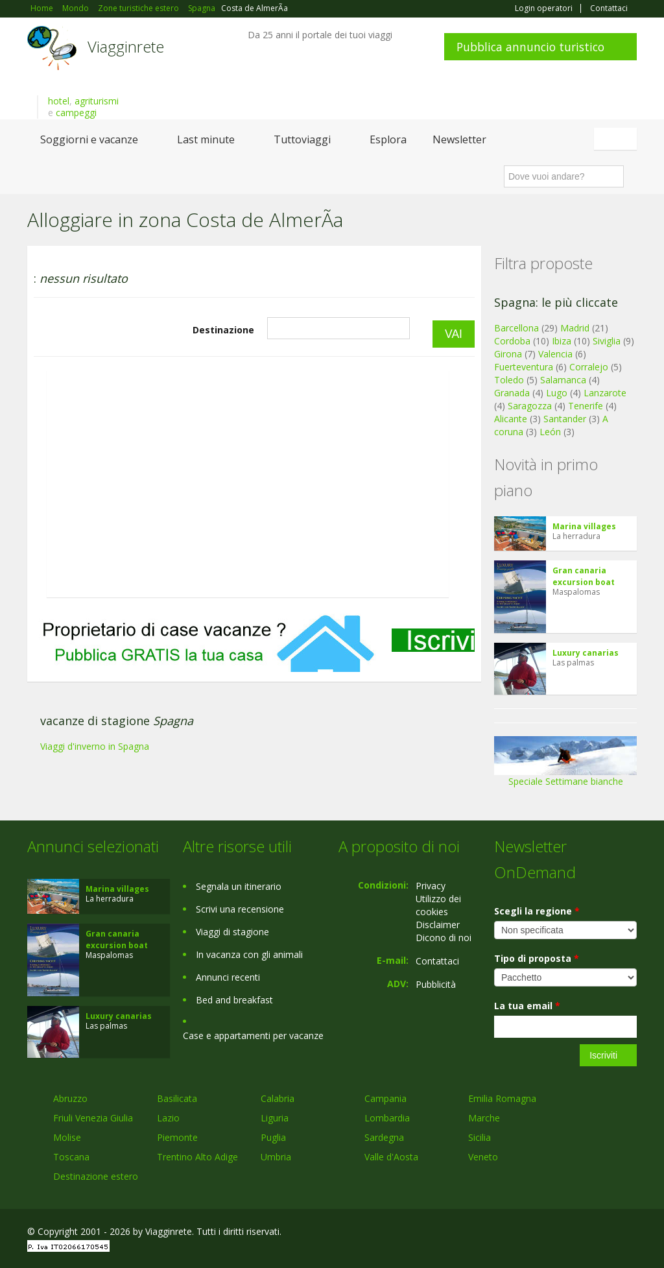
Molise (67, 1137)
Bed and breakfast (234, 1000)
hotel (58, 101)
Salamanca (563, 380)
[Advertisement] (254, 704)
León (550, 431)
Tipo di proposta (536, 958)
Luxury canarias (585, 652)
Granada (512, 393)
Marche (484, 1118)
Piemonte (177, 1137)
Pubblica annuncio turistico (530, 46)
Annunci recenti (228, 977)
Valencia (555, 354)
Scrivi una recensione (240, 909)
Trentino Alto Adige (197, 1157)
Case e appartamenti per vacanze (253, 1035)
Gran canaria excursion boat (583, 576)
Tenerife (585, 406)
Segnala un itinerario (238, 886)
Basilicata (177, 1098)
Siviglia (607, 341)
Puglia (273, 1137)
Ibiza (561, 341)
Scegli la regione (537, 911)
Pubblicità (436, 984)
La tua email (527, 1005)
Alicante (510, 419)
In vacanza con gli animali (249, 954)
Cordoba (512, 341)
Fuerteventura (523, 367)
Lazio (168, 1118)
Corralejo (588, 367)
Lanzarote (605, 393)
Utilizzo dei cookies (438, 905)
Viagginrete (126, 46)
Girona (508, 354)
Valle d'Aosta (391, 1157)
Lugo (556, 393)
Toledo (509, 380)
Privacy (430, 885)
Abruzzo (70, 1098)
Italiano (617, 139)
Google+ (567, 1233)
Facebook (539, 1233)
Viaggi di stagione (232, 932)
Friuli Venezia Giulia (93, 1118)
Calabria (277, 1098)
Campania (385, 1098)
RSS (629, 1233)
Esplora (388, 139)
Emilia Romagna (502, 1098)
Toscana (71, 1157)
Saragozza (530, 406)
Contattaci (609, 8)
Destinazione (223, 330)
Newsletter (459, 139)
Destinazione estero (95, 1176)
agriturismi (97, 101)
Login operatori (544, 8)
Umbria (276, 1157)
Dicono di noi (443, 937)
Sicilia (479, 1137)
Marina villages (584, 526)
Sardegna (384, 1137)
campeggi (76, 112)
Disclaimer (438, 924)
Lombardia (387, 1118)
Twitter (599, 1233)
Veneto (483, 1157)
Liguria (275, 1118)
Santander (564, 419)
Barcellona (516, 328)
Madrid (574, 328)
